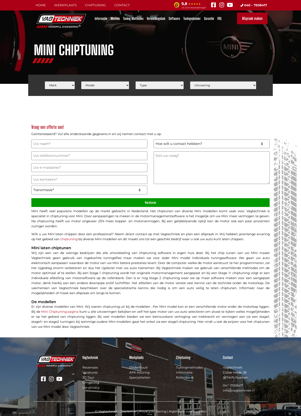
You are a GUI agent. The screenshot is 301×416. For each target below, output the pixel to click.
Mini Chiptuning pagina (59, 312)
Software (174, 18)
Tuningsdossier (192, 18)
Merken (115, 18)
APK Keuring (139, 372)
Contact (122, 5)
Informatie (101, 18)
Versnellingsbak (156, 18)
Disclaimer (128, 411)
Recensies (90, 367)
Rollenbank (185, 377)
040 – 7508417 (253, 5)
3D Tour (88, 377)
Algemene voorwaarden (187, 411)
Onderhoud (138, 367)
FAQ (219, 18)
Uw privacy (90, 387)
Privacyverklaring (152, 411)
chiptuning (69, 239)
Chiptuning (95, 5)
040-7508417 (233, 385)
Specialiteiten (139, 377)
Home (41, 5)
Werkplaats (65, 5)
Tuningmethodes (189, 367)
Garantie (209, 18)
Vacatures (90, 372)
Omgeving (90, 382)
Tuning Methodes (133, 18)
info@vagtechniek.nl (239, 390)
